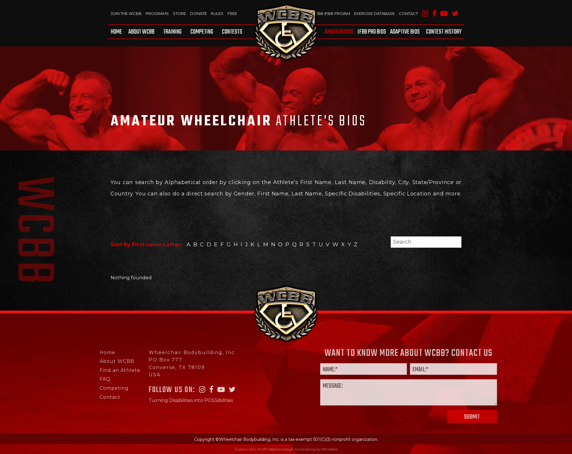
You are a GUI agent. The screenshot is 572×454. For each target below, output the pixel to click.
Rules (217, 13)
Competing (201, 32)
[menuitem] (117, 32)
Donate (198, 13)
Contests (232, 32)
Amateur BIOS (339, 32)
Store (179, 13)
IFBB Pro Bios (372, 32)
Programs (157, 13)
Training (172, 32)
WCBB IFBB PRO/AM (330, 13)
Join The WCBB (126, 13)
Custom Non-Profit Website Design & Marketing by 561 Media (286, 449)
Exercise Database (374, 13)
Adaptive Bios (405, 32)
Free (232, 13)
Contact (408, 13)
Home (116, 32)
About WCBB (141, 32)
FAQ (80, 379)
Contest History (443, 32)
